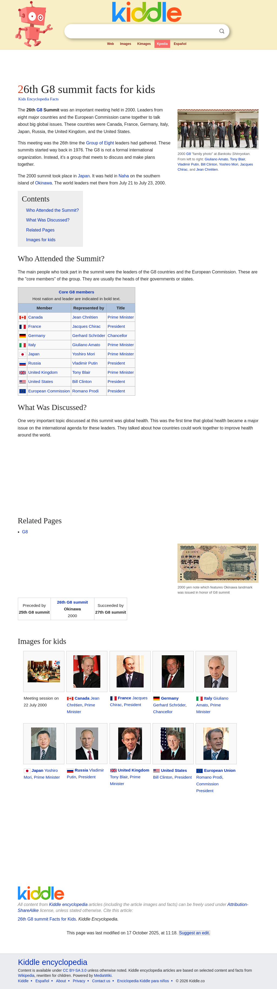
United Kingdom (43, 372)
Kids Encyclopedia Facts (38, 99)
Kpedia (162, 44)
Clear (210, 31)
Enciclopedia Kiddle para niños (143, 981)
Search (221, 31)
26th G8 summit (72, 602)
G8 (188, 154)
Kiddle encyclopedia (68, 904)
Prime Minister (121, 317)
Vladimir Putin (188, 164)
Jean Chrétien (207, 169)
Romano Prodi (85, 391)
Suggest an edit (194, 933)
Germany (36, 335)
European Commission (49, 391)
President (116, 326)
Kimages (144, 44)
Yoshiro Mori (228, 164)
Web (110, 44)
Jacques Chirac (86, 326)
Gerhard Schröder (88, 335)
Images (125, 44)
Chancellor (117, 335)
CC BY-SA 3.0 (74, 970)
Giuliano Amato (216, 159)
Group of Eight (100, 143)
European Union (220, 770)
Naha (123, 176)
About (61, 981)
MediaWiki (103, 975)
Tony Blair (237, 159)
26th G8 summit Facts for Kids (47, 919)
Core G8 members (76, 292)
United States (40, 381)
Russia (34, 363)
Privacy (79, 981)
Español (180, 44)
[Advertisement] (138, 65)
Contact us (101, 981)
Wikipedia (26, 975)
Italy (32, 344)
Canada (35, 317)
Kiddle (23, 981)
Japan (84, 176)
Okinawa (43, 183)
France (34, 326)
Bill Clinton (209, 164)
